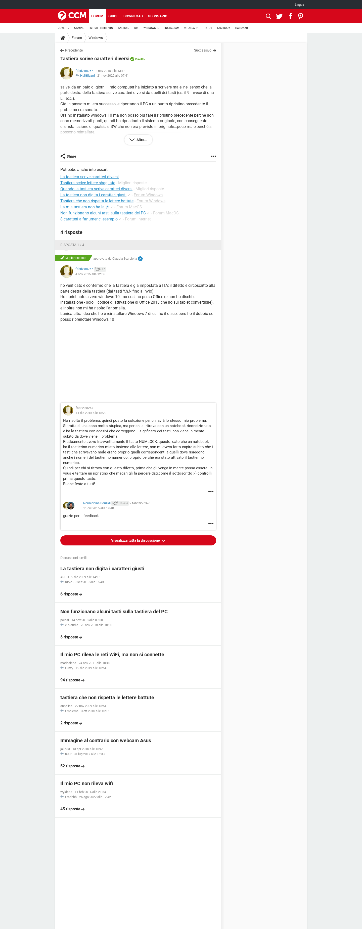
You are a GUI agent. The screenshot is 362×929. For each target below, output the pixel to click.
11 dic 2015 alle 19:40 (98, 508)
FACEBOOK (223, 28)
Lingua (299, 5)
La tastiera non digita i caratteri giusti (93, 195)
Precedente (74, 50)
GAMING (79, 28)
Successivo (202, 50)
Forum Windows (148, 195)
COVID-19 (63, 28)
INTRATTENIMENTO (101, 28)
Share (71, 156)
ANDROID (123, 28)
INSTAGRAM (171, 28)
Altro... (141, 140)
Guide (113, 16)
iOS (136, 28)
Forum (97, 16)
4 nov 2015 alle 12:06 (90, 274)
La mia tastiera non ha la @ (84, 207)
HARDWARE (242, 28)
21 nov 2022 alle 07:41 (113, 75)
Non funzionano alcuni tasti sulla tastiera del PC (103, 213)
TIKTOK (207, 28)
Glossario (157, 16)
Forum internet (138, 219)
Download (133, 16)
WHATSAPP (191, 28)
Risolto (140, 59)
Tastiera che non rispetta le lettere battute (96, 201)
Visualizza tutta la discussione (136, 540)
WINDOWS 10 (151, 28)
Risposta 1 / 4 (72, 245)
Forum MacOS (129, 207)
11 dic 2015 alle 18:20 (91, 413)
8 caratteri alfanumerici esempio (89, 219)
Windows (95, 38)
